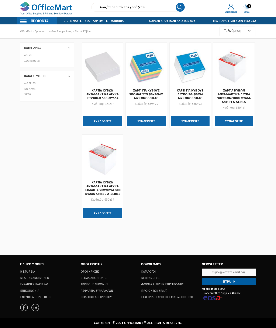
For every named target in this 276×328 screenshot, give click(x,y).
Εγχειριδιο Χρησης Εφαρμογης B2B (167, 297)
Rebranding (150, 278)
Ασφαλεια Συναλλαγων (97, 291)
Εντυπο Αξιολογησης (35, 297)
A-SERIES (30, 83)
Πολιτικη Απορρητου (96, 297)
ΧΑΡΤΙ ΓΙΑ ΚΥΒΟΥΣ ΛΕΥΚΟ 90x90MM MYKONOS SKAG (190, 94)
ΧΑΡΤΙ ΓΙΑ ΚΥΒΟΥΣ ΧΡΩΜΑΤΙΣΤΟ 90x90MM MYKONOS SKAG (146, 94)
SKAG (27, 94)
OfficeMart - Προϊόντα (32, 31)
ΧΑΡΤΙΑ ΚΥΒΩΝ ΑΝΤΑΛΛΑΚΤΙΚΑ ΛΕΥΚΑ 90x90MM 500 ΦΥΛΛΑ (102, 94)
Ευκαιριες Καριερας (34, 284)
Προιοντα (34, 21)
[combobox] (237, 31)
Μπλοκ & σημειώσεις (60, 31)
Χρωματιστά (32, 60)
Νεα (87, 21)
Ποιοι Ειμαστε (72, 21)
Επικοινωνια (115, 21)
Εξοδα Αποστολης (94, 278)
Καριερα (98, 21)
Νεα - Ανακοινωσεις (35, 278)
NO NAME (30, 88)
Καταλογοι (148, 271)
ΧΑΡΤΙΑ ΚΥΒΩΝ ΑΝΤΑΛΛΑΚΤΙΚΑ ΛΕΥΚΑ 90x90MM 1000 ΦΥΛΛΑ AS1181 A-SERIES (234, 96)
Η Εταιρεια (27, 271)
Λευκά (28, 55)
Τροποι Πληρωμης (94, 284)
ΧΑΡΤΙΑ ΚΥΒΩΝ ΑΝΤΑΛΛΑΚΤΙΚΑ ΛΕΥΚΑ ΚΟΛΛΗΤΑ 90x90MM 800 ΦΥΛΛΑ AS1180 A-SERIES (103, 188)
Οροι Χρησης (90, 271)
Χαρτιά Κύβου (83, 31)
